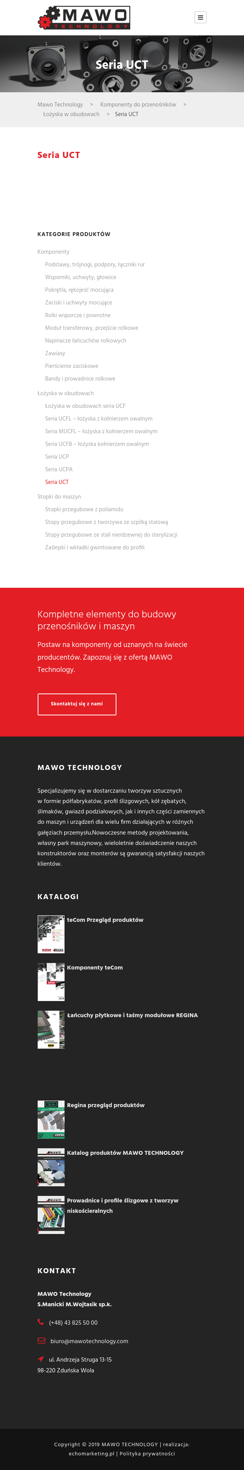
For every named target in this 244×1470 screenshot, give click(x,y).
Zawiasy (55, 353)
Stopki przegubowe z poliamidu (84, 509)
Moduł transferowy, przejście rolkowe (91, 328)
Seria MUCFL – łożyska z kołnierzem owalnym (101, 431)
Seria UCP (57, 457)
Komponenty (54, 252)
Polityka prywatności (147, 1454)
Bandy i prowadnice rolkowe (80, 379)
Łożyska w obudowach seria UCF (85, 406)
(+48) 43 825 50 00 (73, 1323)
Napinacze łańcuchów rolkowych (85, 341)
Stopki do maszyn (59, 497)
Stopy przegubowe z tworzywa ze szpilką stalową (106, 522)
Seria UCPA (59, 469)
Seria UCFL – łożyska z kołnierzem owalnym (99, 419)
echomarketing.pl (92, 1454)
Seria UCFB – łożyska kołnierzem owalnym (97, 444)
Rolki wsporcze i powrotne (78, 315)
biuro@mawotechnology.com (89, 1342)
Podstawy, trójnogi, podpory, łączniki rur (95, 264)
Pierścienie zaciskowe (71, 366)
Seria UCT (57, 482)
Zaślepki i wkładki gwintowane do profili (95, 547)
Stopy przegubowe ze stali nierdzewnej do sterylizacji (111, 535)
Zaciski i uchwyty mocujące (79, 303)
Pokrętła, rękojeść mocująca (79, 290)
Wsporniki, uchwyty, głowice (80, 277)
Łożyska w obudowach (66, 393)
